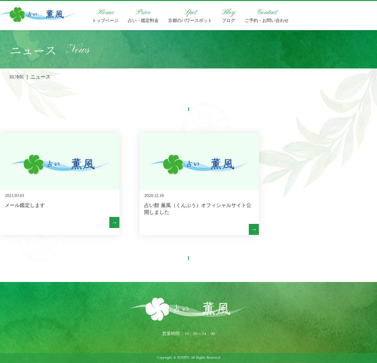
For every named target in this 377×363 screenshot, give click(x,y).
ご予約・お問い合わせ (267, 16)
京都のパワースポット (190, 16)
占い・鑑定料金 (143, 16)
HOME (16, 77)
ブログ (228, 16)
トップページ (105, 16)
